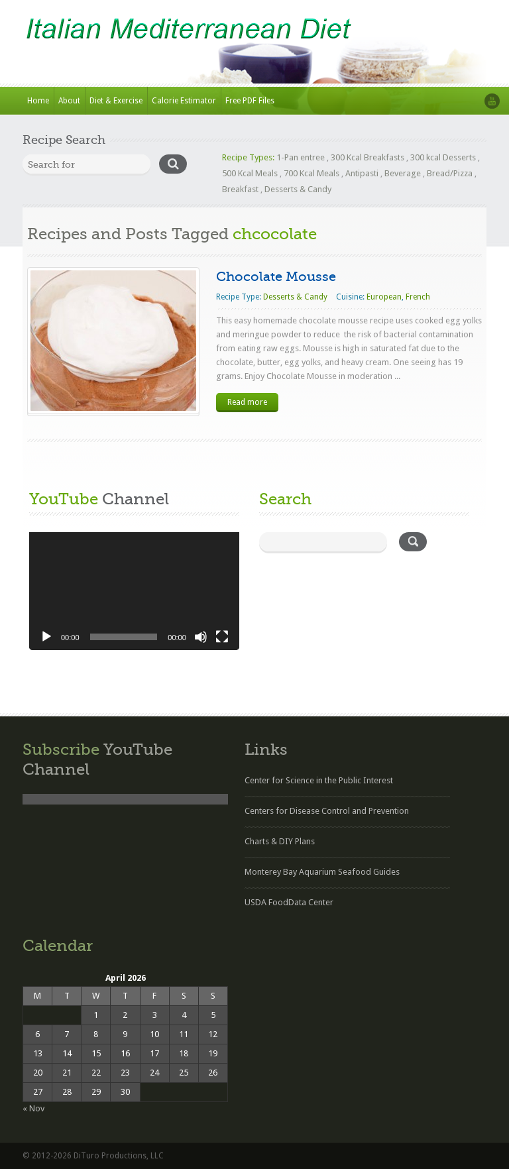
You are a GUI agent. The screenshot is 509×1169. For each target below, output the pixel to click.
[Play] (46, 636)
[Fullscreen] (222, 636)
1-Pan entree (300, 157)
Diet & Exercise (115, 100)
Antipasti (361, 173)
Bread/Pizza (450, 173)
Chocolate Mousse (276, 276)
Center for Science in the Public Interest (319, 780)
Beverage (402, 173)
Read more (247, 402)
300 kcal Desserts (443, 157)
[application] (134, 591)
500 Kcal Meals (250, 173)
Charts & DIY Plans (280, 841)
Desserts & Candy (297, 189)
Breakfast (240, 189)
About (69, 100)
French (418, 297)
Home (38, 100)
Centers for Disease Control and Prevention (327, 811)
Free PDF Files (249, 100)
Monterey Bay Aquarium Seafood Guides (322, 872)
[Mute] (200, 636)
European (384, 297)
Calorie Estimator (184, 100)
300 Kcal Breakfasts (367, 157)
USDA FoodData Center (289, 902)
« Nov (33, 1108)
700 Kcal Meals (311, 173)
